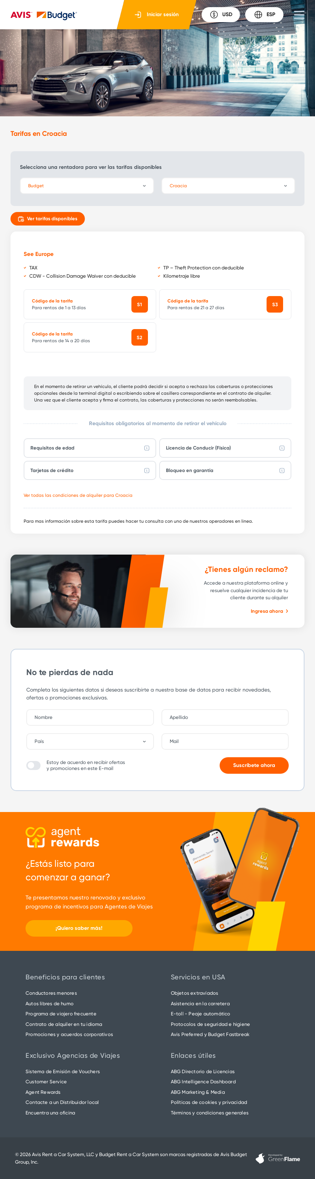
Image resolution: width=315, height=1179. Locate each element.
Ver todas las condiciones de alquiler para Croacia (78, 495)
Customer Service (46, 1081)
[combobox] (94, 741)
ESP (264, 14)
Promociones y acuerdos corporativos (69, 1034)
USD (220, 14)
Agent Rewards (43, 1092)
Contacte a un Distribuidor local (62, 1102)
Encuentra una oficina (50, 1113)
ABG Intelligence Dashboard (203, 1081)
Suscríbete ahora (254, 765)
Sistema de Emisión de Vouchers (63, 1071)
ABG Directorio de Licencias (203, 1071)
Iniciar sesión (157, 14)
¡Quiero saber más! (79, 928)
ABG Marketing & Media (198, 1092)
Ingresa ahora (269, 611)
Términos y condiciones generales (210, 1113)
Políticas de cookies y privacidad (209, 1102)
